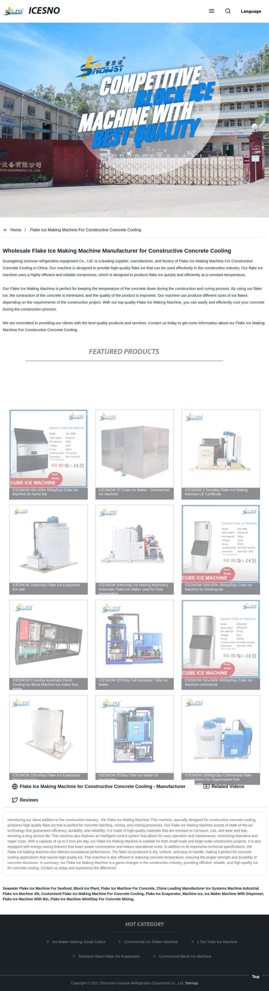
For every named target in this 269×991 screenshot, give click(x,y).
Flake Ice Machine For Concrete (128, 888)
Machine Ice (192, 894)
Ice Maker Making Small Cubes (80, 942)
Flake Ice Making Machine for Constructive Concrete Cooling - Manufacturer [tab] (99, 786)
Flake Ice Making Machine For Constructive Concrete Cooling (85, 230)
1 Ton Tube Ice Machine (219, 942)
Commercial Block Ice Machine (187, 956)
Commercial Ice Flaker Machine (153, 942)
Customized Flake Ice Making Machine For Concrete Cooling (92, 894)
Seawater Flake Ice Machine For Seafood (37, 888)
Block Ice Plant (86, 888)
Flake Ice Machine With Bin (26, 899)
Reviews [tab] (25, 800)
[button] (211, 11)
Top (256, 977)
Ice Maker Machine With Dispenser (234, 894)
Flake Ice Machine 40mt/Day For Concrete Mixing (92, 899)
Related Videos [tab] (223, 786)
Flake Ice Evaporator (163, 894)
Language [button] (251, 11)
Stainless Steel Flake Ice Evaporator (111, 956)
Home (15, 230)
